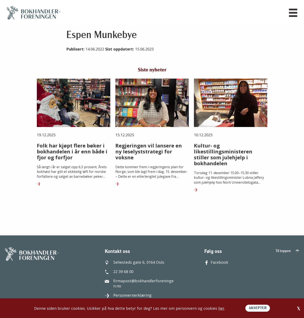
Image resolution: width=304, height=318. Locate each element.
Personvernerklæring (128, 295)
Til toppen (287, 251)
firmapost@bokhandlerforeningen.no (139, 283)
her (221, 308)
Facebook (216, 262)
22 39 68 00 (119, 271)
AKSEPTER (258, 308)
